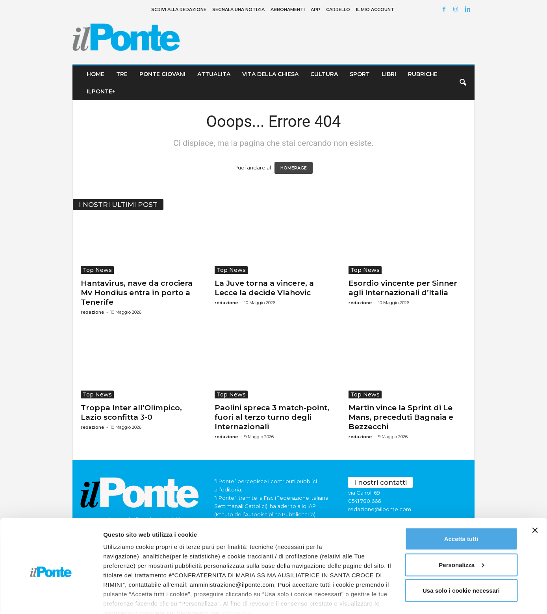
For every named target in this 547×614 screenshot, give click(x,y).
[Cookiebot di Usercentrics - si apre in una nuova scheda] (51, 599)
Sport (360, 74)
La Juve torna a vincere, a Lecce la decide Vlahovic (264, 288)
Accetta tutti (461, 503)
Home (95, 74)
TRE (122, 74)
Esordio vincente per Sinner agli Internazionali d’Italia (403, 288)
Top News (97, 270)
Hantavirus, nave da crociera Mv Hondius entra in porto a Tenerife (137, 293)
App (315, 9)
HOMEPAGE (293, 168)
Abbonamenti (288, 9)
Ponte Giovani (162, 74)
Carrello (338, 9)
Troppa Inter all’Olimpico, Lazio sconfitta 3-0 (131, 412)
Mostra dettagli (124, 598)
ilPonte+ (101, 91)
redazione (92, 312)
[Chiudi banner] (535, 495)
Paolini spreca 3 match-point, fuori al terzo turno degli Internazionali (272, 417)
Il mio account (375, 9)
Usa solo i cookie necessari (461, 555)
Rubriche (423, 74)
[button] (462, 82)
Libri (389, 74)
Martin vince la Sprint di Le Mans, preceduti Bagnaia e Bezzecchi (401, 417)
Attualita (213, 74)
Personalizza (461, 529)
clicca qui (237, 577)
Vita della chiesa (270, 74)
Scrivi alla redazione (178, 9)
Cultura (324, 74)
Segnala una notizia (238, 9)
